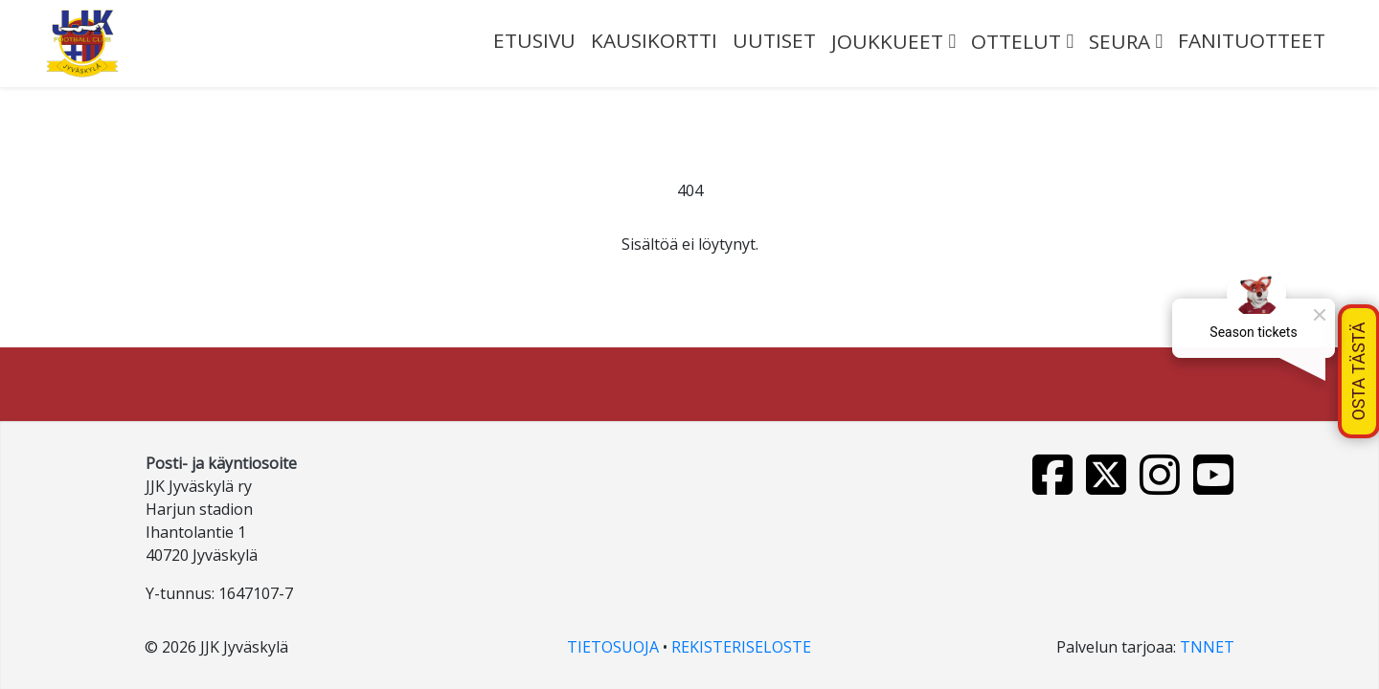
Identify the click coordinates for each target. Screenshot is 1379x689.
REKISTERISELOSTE (741, 646)
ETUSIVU (534, 40)
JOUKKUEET (887, 41)
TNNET (1207, 646)
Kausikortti (654, 40)
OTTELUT (1016, 41)
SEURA (1119, 41)
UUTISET (774, 40)
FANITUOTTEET (1251, 40)
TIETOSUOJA (613, 646)
